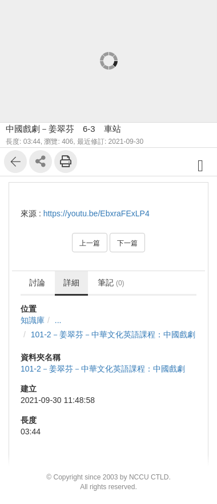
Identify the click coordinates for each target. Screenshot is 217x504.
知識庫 (33, 320)
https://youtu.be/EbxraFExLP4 (96, 213)
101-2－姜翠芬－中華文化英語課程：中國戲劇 (113, 334)
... (58, 320)
